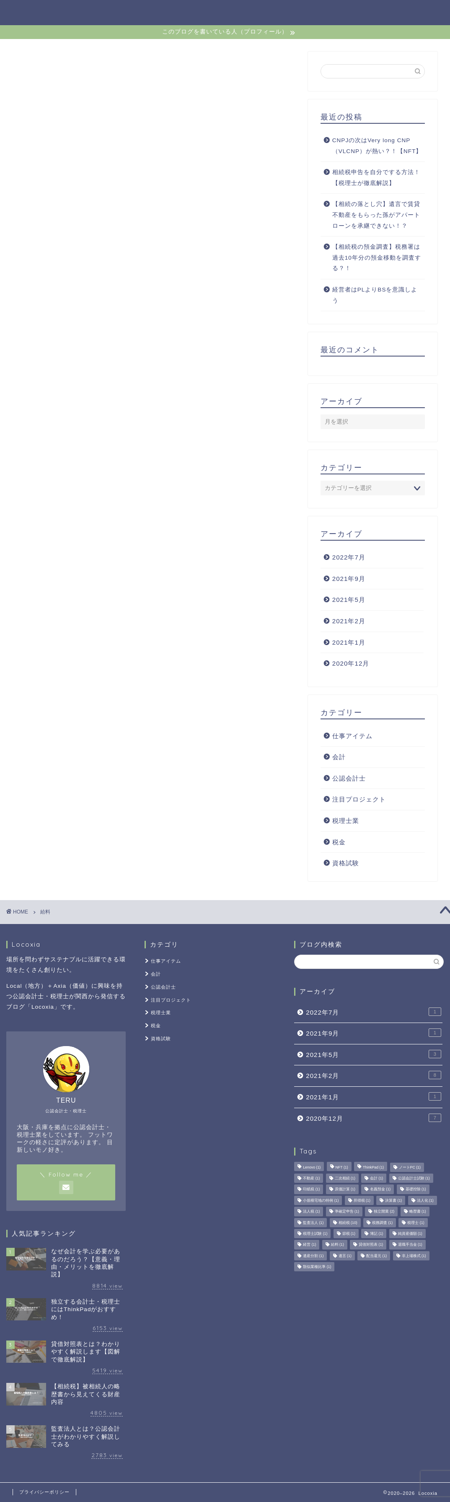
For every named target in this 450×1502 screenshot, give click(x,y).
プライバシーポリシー (44, 1491)
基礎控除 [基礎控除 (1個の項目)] (416, 1189)
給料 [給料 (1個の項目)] (337, 1245)
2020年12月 (351, 663)
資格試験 (345, 863)
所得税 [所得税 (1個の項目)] (362, 1200)
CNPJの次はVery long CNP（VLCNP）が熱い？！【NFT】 (377, 145)
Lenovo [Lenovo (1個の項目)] (312, 1167)
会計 (339, 756)
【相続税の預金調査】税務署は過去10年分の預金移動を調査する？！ (376, 257)
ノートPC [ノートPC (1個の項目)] (410, 1167)
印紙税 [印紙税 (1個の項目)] (311, 1189)
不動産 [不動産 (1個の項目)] (311, 1178)
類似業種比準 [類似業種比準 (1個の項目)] (317, 1267)
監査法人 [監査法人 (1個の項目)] (313, 1223)
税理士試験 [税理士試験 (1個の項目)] (315, 1233)
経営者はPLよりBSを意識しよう (375, 295)
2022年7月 (348, 557)
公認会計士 (349, 778)
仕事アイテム (352, 735)
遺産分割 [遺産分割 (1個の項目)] (313, 1256)
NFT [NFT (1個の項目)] (342, 1167)
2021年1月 (348, 642)
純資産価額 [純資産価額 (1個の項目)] (410, 1233)
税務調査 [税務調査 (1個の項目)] (382, 1223)
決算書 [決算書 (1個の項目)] (393, 1200)
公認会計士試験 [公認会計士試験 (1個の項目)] (414, 1178)
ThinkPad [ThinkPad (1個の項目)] (373, 1167)
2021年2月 (348, 621)
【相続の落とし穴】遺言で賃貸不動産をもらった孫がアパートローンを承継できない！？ (376, 215)
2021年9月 (348, 578)
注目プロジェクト (359, 799)
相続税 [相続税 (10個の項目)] (348, 1223)
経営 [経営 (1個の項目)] (309, 1245)
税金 (339, 842)
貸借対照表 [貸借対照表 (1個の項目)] (371, 1245)
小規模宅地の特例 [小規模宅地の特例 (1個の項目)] (321, 1200)
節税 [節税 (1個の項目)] (348, 1233)
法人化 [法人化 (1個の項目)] (425, 1200)
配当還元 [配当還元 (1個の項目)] (376, 1256)
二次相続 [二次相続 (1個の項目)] (345, 1178)
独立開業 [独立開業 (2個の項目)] (384, 1212)
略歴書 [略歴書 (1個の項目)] (417, 1212)
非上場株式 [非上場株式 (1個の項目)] (414, 1256)
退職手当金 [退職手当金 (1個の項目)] (410, 1245)
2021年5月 (348, 599)
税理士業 (345, 820)
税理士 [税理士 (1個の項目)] (415, 1223)
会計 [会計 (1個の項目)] (376, 1178)
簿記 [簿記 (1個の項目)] (376, 1233)
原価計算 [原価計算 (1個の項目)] (345, 1189)
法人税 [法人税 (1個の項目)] (311, 1212)
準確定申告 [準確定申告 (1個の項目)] (347, 1212)
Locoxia (28, 12)
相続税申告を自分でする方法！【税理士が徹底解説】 (376, 177)
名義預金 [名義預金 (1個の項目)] (380, 1189)
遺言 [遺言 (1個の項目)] (345, 1256)
